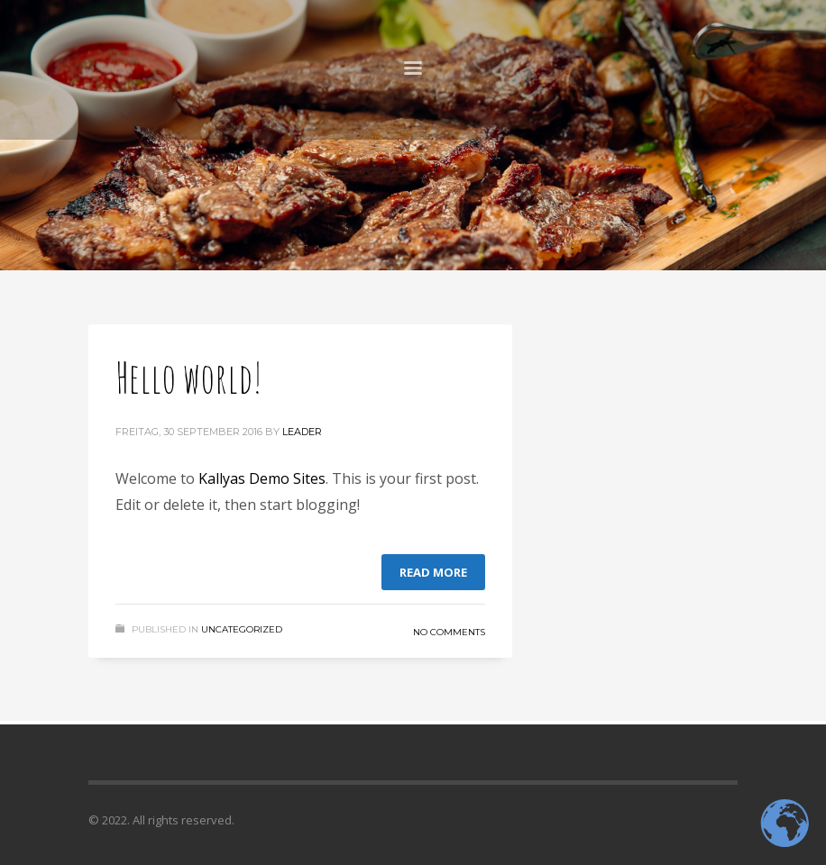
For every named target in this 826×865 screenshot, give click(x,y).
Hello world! (188, 377)
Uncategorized (241, 629)
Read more (433, 572)
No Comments (449, 632)
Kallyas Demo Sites (262, 478)
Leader (302, 431)
